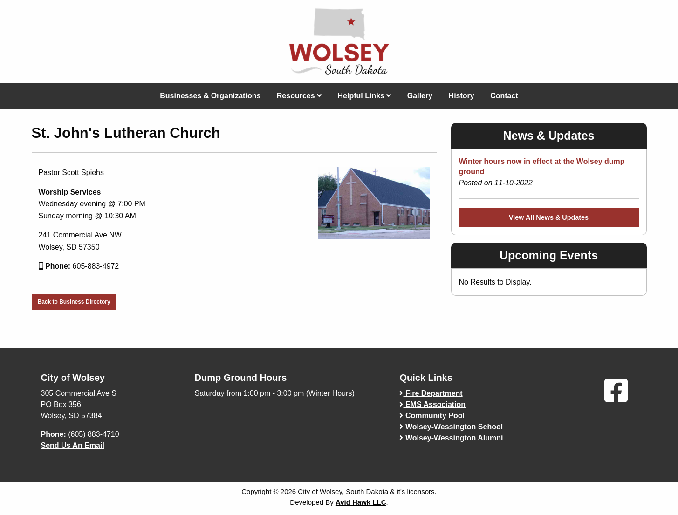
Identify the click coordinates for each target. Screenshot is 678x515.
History (461, 96)
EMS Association (432, 404)
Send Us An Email (72, 445)
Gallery (419, 96)
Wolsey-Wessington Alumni (451, 438)
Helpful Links (364, 96)
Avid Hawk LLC (361, 502)
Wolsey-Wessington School (451, 427)
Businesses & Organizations (210, 96)
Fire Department (430, 393)
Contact (504, 96)
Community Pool (432, 416)
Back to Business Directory (74, 301)
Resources (299, 96)
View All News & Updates (549, 217)
